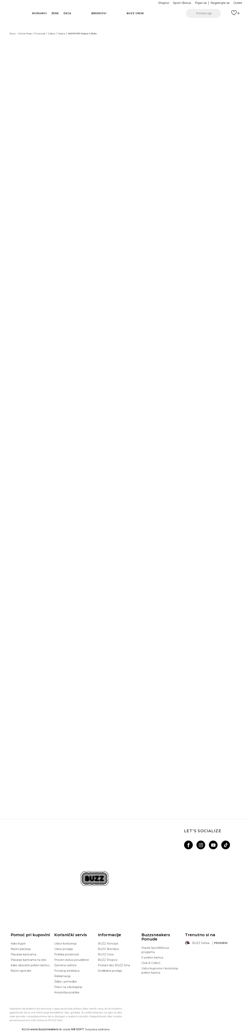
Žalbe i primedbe (65, 982)
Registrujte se (220, 3)
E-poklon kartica (152, 958)
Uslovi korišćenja (65, 944)
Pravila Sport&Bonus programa (155, 950)
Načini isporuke (21, 971)
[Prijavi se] (235, 14)
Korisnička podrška (66, 993)
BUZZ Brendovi (108, 949)
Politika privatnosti (66, 955)
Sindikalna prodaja (110, 971)
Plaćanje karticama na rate (28, 960)
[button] (203, 13)
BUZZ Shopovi (108, 960)
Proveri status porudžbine (71, 960)
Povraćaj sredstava (66, 971)
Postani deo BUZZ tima (114, 966)
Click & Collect (150, 963)
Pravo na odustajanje (68, 987)
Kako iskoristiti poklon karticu (30, 966)
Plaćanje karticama (23, 955)
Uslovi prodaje (63, 949)
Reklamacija (62, 976)
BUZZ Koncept (108, 944)
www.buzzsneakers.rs (46, 1030)
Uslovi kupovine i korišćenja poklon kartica (159, 971)
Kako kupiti (18, 944)
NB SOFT (77, 1030)
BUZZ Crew (106, 955)
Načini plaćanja (21, 949)
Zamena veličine (65, 966)
